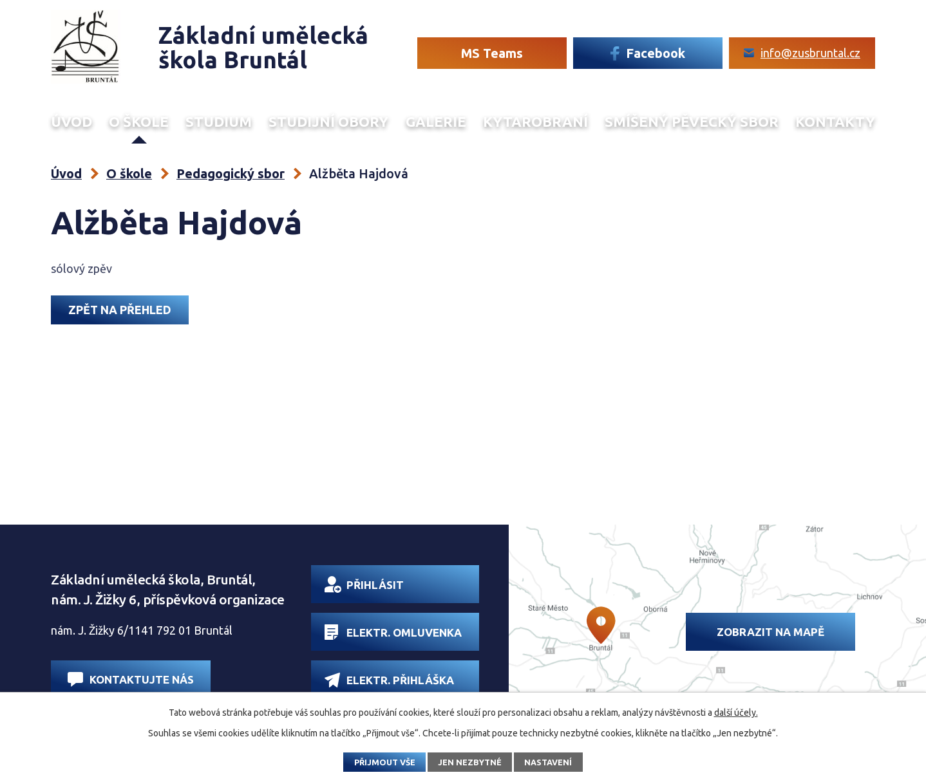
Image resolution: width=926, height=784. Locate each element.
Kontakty (835, 121)
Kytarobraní (535, 121)
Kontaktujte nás (131, 679)
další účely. (736, 712)
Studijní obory (328, 121)
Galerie (436, 121)
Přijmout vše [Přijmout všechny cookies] (384, 762)
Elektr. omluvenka (393, 632)
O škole (139, 121)
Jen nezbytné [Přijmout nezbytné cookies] (470, 762)
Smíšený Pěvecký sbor (692, 121)
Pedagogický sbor (230, 173)
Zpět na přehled (119, 309)
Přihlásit (364, 584)
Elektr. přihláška (389, 680)
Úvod (71, 121)
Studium (218, 121)
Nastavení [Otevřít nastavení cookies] (548, 762)
